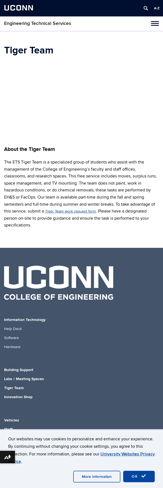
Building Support (18, 370)
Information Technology (25, 319)
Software (11, 337)
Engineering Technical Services (37, 23)
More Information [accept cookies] (97, 476)
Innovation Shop (18, 397)
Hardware (12, 347)
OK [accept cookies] (139, 476)
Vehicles (11, 420)
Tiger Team (14, 388)
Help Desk (13, 328)
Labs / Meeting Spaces (24, 379)
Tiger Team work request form (70, 211)
